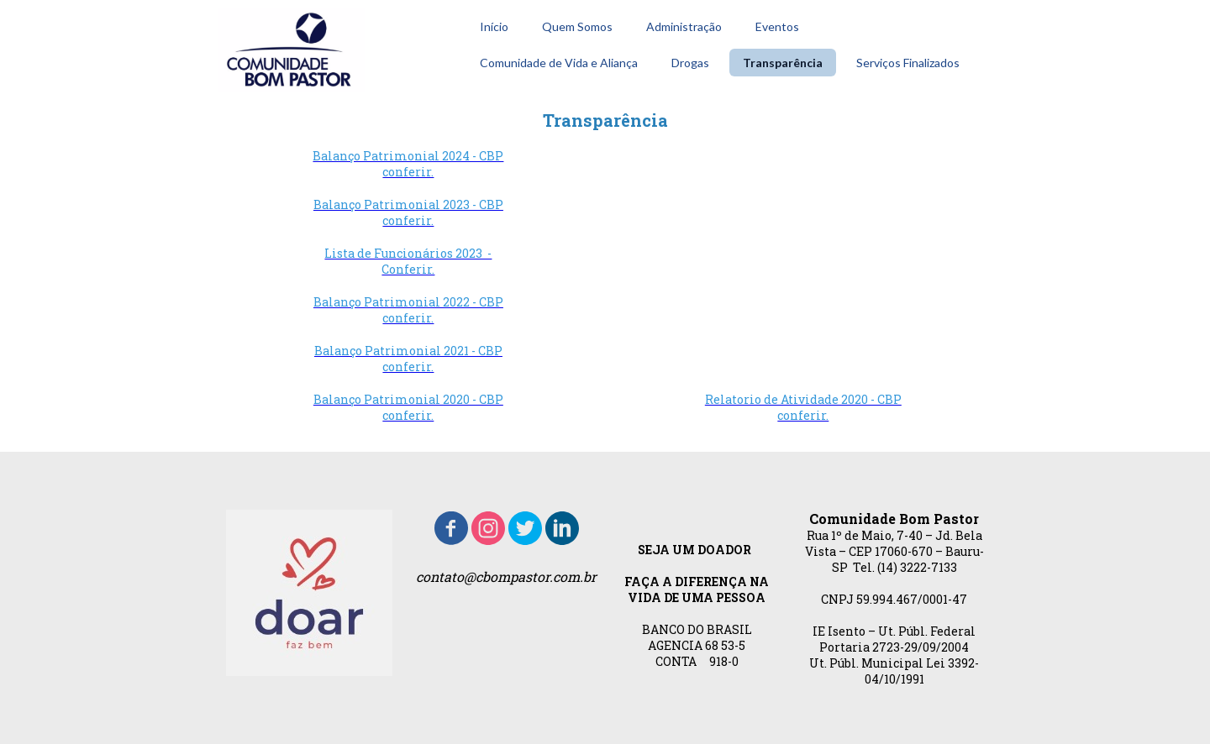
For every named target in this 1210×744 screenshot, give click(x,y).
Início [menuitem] (494, 26)
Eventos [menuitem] (777, 26)
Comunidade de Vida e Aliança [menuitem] (559, 62)
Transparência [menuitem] (783, 62)
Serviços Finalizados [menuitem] (908, 62)
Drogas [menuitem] (690, 62)
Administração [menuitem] (684, 26)
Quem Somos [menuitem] (577, 26)
